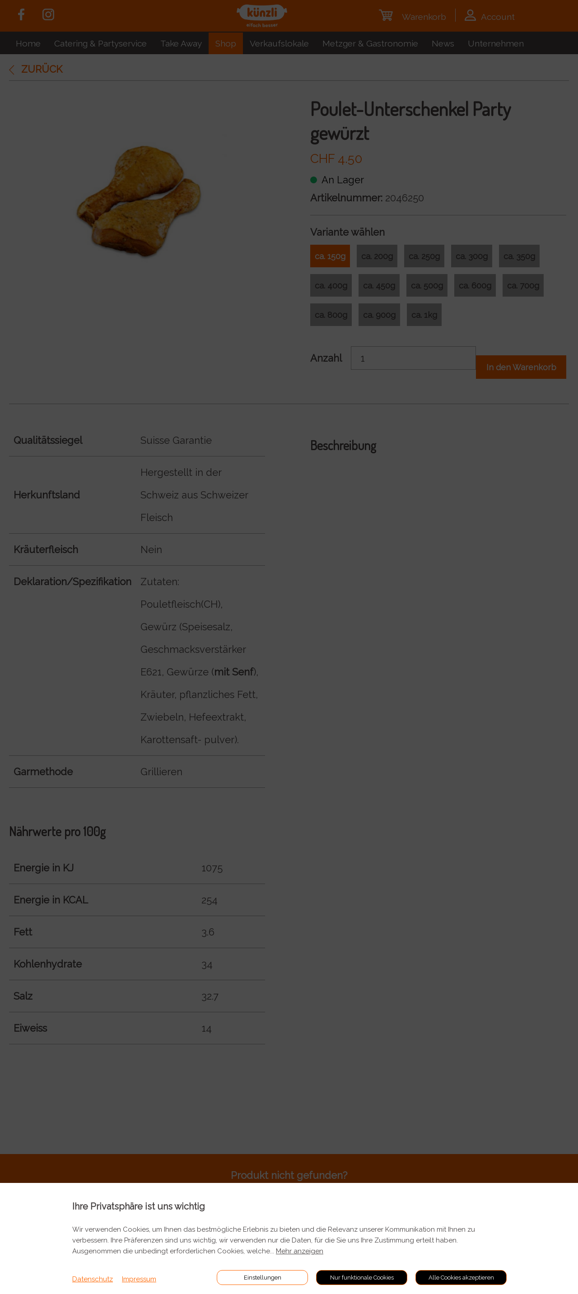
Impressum (139, 1279)
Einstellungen (262, 1277)
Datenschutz (92, 1279)
